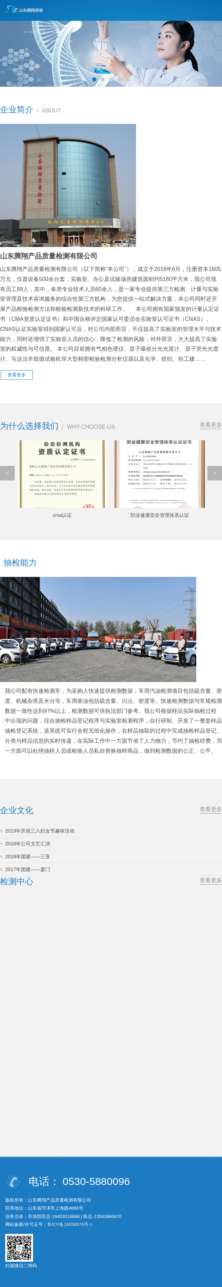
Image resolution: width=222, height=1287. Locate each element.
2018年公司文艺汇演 (27, 843)
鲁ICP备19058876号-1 (70, 1224)
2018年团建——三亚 (27, 856)
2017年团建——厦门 (27, 869)
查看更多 (211, 425)
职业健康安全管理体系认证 (159, 515)
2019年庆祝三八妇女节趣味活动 (39, 831)
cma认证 (62, 515)
